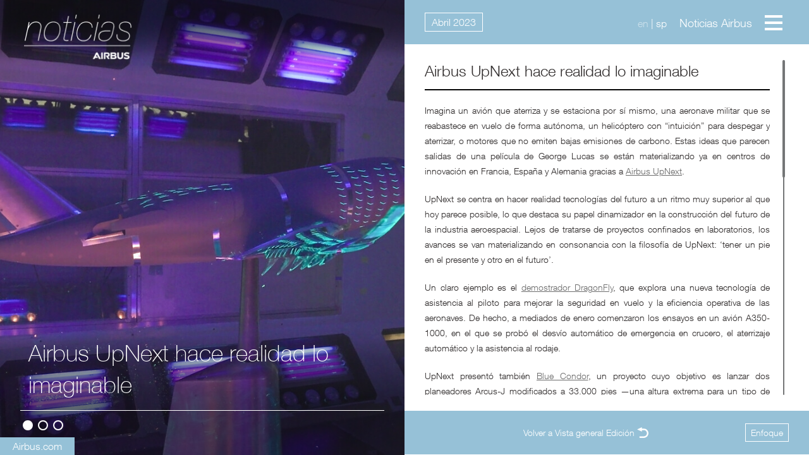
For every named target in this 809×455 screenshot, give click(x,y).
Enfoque (767, 432)
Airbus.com (37, 446)
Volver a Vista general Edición (579, 432)
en (643, 23)
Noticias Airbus (715, 23)
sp (661, 23)
